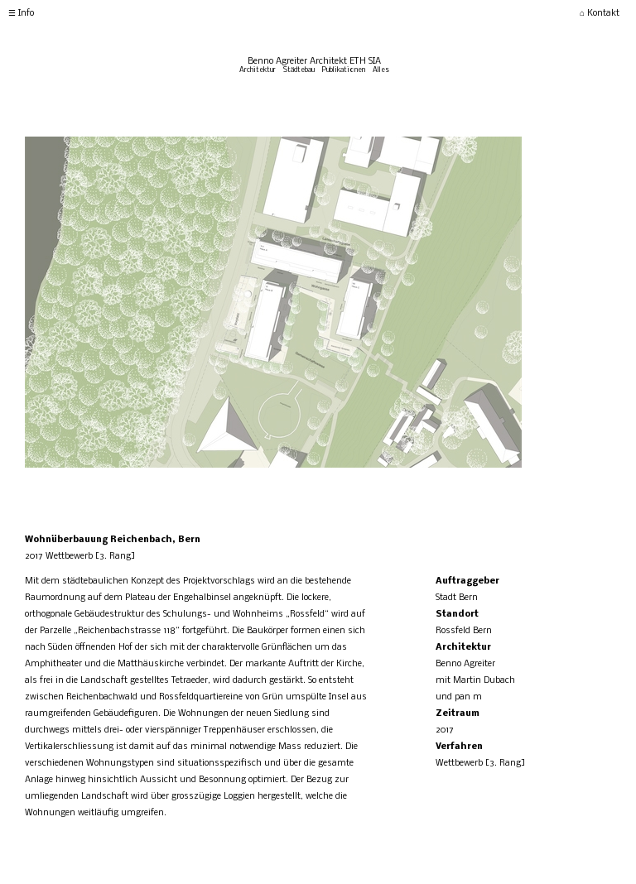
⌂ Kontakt (599, 13)
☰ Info (21, 13)
